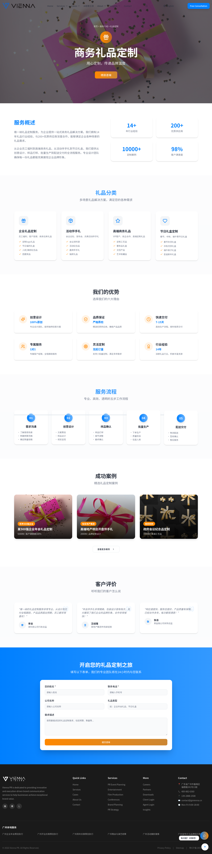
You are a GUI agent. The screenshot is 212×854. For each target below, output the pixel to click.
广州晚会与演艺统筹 (117, 833)
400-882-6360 (188, 791)
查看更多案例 (106, 549)
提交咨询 (106, 742)
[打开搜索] (147, 6)
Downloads (148, 794)
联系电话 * (113, 686)
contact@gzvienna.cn (192, 800)
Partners (147, 789)
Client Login (148, 799)
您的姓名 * (50, 686)
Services (62, 5)
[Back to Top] (204, 846)
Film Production (115, 794)
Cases (75, 5)
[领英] (19, 806)
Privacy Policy (164, 847)
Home (50, 5)
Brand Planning (115, 804)
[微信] (5, 806)
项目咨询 (106, 75)
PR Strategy (113, 809)
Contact (128, 5)
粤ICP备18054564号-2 (199, 847)
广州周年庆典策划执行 (83, 833)
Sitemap (180, 847)
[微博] (12, 806)
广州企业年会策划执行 (12, 833)
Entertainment (115, 789)
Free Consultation (198, 5)
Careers (146, 784)
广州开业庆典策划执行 (48, 833)
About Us (77, 799)
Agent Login (148, 804)
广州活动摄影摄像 (151, 833)
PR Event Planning (116, 784)
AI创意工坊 (89, 5)
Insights (115, 5)
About (101, 5)
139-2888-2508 (188, 795)
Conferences (114, 799)
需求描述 (49, 714)
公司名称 (49, 700)
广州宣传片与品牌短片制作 (190, 833)
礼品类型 (112, 700)
